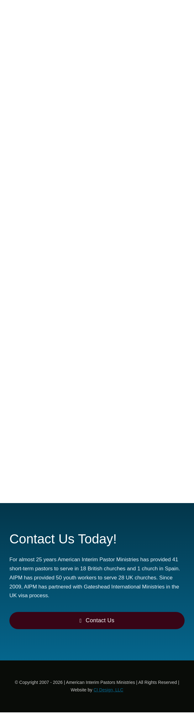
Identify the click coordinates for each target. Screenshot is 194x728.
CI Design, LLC (108, 689)
